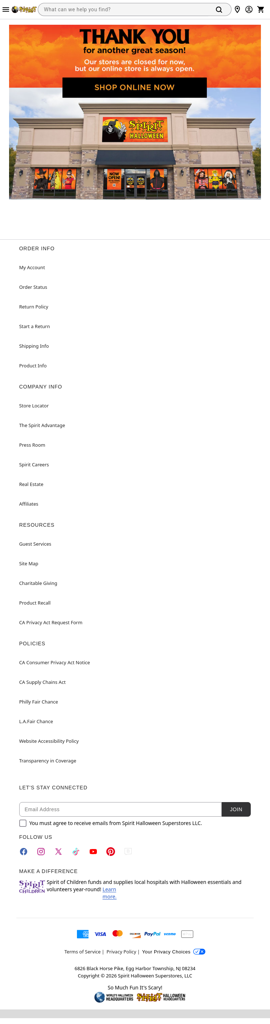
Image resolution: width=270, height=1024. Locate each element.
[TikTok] (75, 851)
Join (236, 809)
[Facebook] (23, 851)
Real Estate (31, 484)
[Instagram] (41, 851)
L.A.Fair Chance (36, 721)
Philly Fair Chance (38, 701)
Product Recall (35, 602)
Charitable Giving (38, 583)
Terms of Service (83, 951)
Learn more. (110, 893)
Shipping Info (34, 346)
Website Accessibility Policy (49, 741)
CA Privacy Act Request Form (50, 622)
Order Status (33, 287)
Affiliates (28, 504)
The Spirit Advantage (42, 425)
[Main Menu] (6, 9)
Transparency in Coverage (48, 760)
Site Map (28, 563)
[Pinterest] (110, 851)
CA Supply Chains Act (42, 682)
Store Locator (34, 405)
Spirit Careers (34, 464)
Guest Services (35, 544)
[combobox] (123, 9)
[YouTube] (93, 851)
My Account (32, 267)
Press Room (32, 445)
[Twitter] (58, 851)
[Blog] (128, 851)
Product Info (33, 365)
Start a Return (34, 326)
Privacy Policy (121, 951)
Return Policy (33, 306)
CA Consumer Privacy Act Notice (54, 662)
